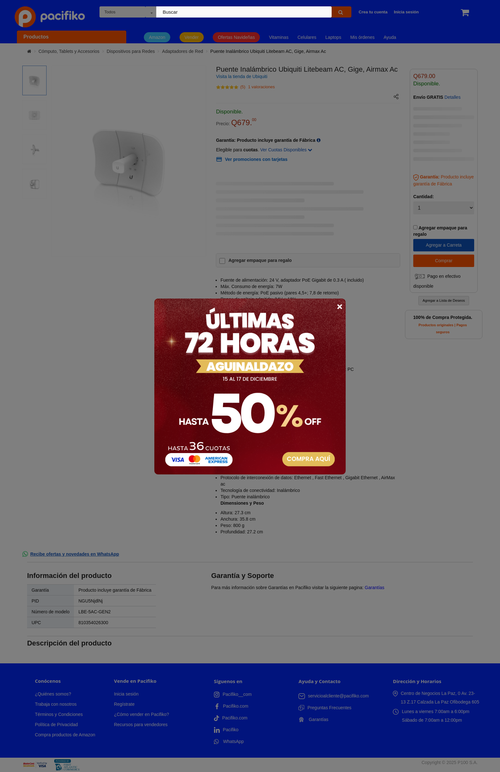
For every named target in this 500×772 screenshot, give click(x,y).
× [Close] (339, 306)
